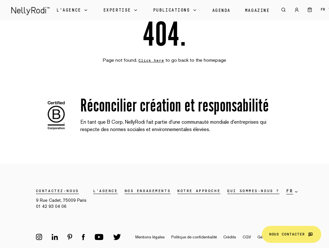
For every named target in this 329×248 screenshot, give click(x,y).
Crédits (229, 237)
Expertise (121, 10)
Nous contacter (291, 234)
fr (323, 9)
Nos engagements (148, 191)
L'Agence (73, 10)
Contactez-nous (57, 191)
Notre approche (198, 191)
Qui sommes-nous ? (253, 191)
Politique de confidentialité (194, 237)
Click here (151, 60)
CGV (247, 237)
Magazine (257, 11)
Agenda (221, 11)
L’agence (105, 191)
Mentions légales (150, 237)
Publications (175, 10)
